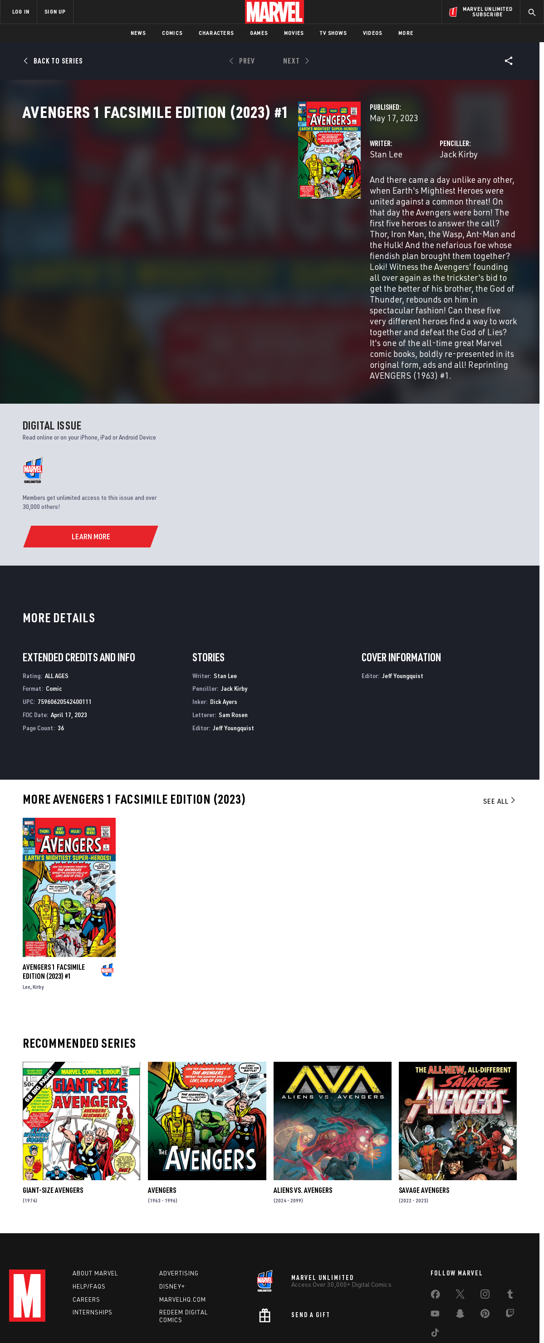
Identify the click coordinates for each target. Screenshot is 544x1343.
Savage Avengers (424, 1134)
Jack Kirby (362, 194)
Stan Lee (193, 194)
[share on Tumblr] (510, 1244)
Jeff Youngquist (233, 672)
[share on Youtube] (435, 1264)
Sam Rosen (233, 659)
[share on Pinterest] (485, 1264)
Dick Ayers (223, 646)
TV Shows (333, 32)
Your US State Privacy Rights (160, 1321)
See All (500, 745)
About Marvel (95, 1222)
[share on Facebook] (435, 1245)
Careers (86, 1247)
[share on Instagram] (485, 1244)
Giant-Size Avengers (53, 1134)
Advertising (179, 1222)
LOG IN (20, 11)
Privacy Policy (100, 1321)
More (405, 32)
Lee (26, 931)
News (138, 32)
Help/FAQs (89, 1235)
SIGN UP (54, 11)
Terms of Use (58, 1321)
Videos (372, 32)
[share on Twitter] (460, 1244)
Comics (172, 32)
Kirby (38, 931)
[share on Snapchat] (460, 1264)
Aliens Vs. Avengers (303, 1134)
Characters (216, 32)
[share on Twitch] (510, 1264)
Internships (93, 1261)
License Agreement (372, 1321)
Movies (294, 32)
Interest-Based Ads (428, 1321)
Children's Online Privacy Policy (301, 1321)
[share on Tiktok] (435, 1283)
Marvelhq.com (182, 1247)
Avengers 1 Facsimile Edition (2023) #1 (54, 916)
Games (259, 32)
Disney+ (172, 1235)
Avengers (162, 1134)
